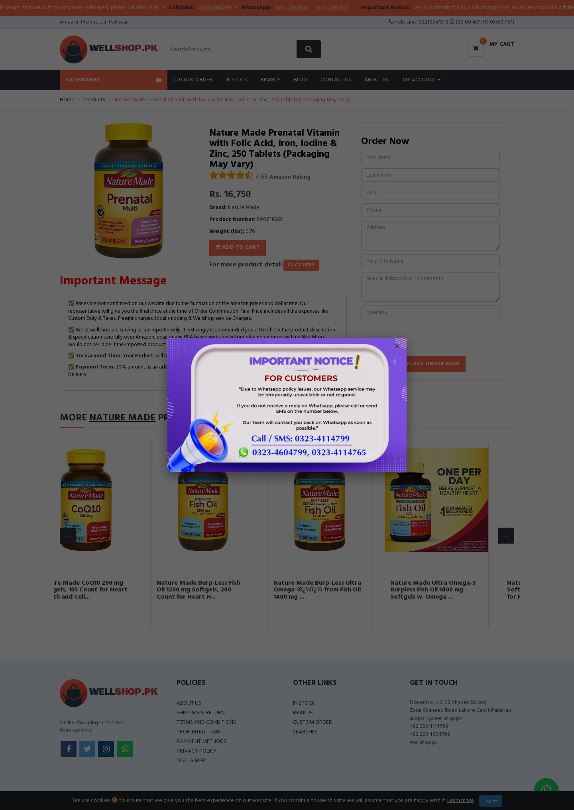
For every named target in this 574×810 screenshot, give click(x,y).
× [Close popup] (397, 347)
